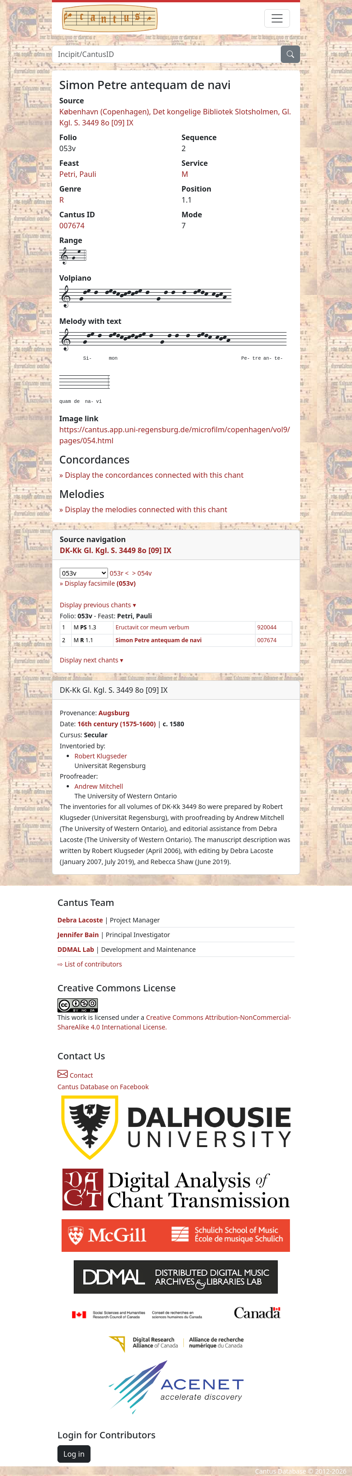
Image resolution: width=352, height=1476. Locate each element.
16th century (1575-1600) (116, 723)
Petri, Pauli (77, 174)
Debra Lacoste (80, 920)
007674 (72, 226)
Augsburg (114, 712)
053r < (119, 573)
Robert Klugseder (100, 756)
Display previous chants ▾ (98, 604)
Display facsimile (100, 583)
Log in (74, 1454)
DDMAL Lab (75, 949)
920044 (267, 627)
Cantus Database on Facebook (103, 1086)
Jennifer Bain (79, 934)
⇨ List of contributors (89, 964)
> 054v (142, 573)
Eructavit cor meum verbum (152, 627)
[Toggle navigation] (277, 18)
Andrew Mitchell (98, 786)
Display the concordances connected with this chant (154, 475)
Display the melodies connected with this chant (146, 509)
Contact (75, 1075)
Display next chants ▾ (91, 660)
